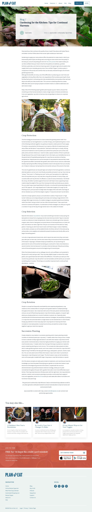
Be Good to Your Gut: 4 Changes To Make (43, 426)
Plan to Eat (41, 376)
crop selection (37, 216)
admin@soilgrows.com (53, 391)
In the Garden (61, 33)
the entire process (51, 61)
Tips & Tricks (68, 33)
